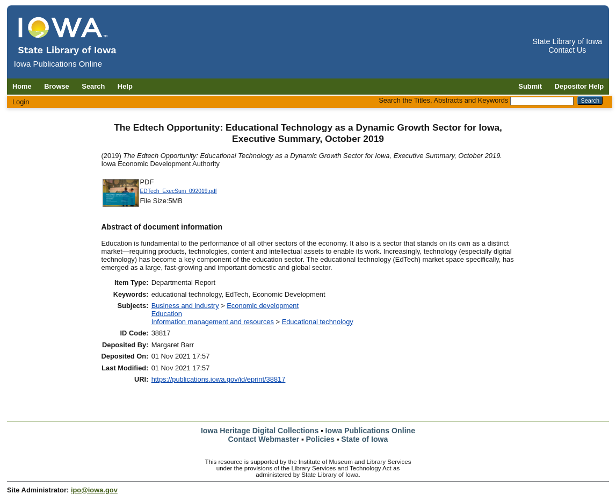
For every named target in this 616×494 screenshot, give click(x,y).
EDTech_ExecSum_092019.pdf (178, 191)
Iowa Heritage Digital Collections (259, 430)
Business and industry (185, 306)
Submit (530, 86)
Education (166, 314)
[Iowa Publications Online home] (67, 35)
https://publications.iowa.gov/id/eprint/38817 (218, 379)
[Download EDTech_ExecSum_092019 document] (121, 206)
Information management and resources (212, 322)
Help (125, 86)
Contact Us (567, 50)
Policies (320, 439)
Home (22, 86)
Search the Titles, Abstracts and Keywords (443, 100)
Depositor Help (579, 86)
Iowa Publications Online (370, 430)
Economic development (263, 306)
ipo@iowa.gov (94, 490)
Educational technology (317, 322)
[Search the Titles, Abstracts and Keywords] (542, 101)
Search (93, 86)
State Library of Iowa (567, 41)
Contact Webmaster (264, 439)
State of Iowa (364, 439)
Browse (56, 86)
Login (21, 102)
